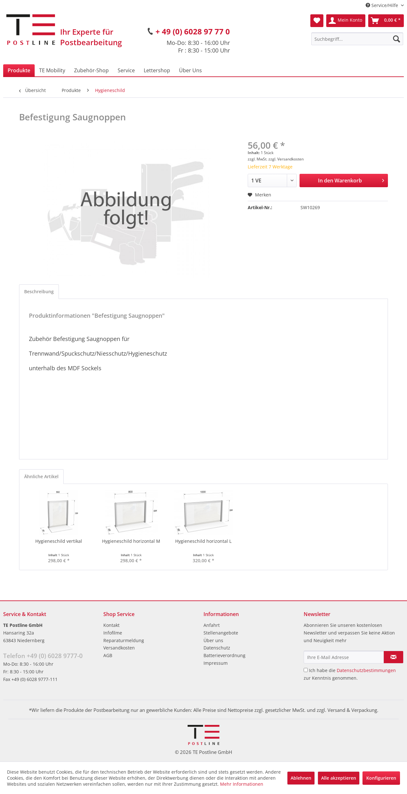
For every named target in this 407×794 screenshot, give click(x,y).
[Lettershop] (157, 70)
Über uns (213, 640)
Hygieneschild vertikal (58, 541)
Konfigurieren (381, 778)
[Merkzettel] (316, 20)
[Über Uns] (190, 70)
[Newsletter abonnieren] (393, 657)
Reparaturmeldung (123, 640)
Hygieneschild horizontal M (131, 541)
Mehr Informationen (241, 784)
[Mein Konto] (345, 20)
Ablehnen (301, 778)
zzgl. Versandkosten (286, 159)
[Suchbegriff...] (357, 38)
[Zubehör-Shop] (91, 70)
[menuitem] (357, 38)
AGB (107, 655)
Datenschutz (217, 648)
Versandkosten (119, 648)
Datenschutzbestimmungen (366, 670)
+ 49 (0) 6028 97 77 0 (192, 31)
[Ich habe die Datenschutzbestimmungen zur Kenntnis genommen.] (306, 670)
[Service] (126, 70)
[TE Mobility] (52, 70)
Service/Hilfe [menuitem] (382, 5)
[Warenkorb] (386, 20)
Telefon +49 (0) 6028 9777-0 (43, 656)
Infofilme (112, 633)
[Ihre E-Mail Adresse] (344, 657)
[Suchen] (396, 38)
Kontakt (111, 625)
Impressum (216, 663)
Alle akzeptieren (338, 778)
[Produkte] (19, 70)
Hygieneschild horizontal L (203, 541)
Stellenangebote (221, 633)
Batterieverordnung (224, 655)
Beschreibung (39, 291)
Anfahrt (212, 625)
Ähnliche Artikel (41, 476)
